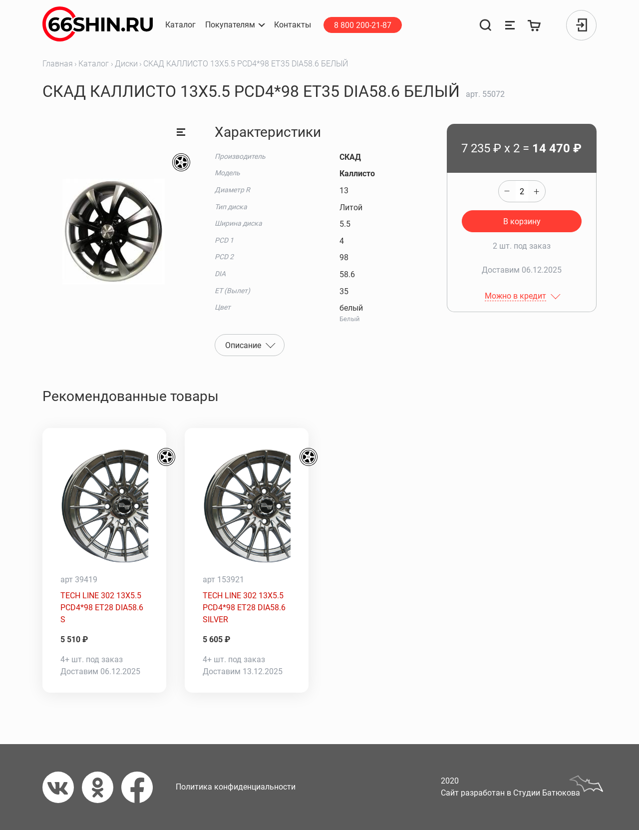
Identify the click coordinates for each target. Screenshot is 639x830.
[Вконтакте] (62, 787)
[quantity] (522, 191)
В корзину (522, 221)
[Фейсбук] (141, 787)
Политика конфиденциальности (236, 787)
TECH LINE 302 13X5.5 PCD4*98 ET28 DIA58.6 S (101, 607)
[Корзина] (534, 25)
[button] (235, 25)
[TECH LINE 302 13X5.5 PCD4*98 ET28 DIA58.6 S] (104, 506)
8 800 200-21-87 (362, 25)
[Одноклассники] (101, 787)
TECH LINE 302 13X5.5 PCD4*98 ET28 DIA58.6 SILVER (244, 607)
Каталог (93, 63)
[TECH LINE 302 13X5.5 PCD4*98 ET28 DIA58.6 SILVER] (247, 506)
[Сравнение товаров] (509, 25)
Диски (126, 63)
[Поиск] (485, 25)
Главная (57, 63)
